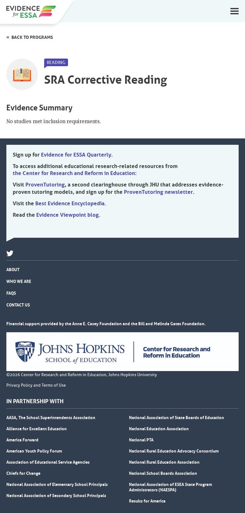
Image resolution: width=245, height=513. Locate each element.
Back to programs (32, 37)
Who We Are (18, 281)
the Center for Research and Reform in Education (74, 173)
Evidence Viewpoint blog (67, 214)
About (12, 269)
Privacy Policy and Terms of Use (36, 385)
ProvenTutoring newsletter (158, 191)
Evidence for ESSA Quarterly (76, 154)
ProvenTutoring (45, 184)
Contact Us (18, 304)
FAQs (11, 293)
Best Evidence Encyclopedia (70, 203)
